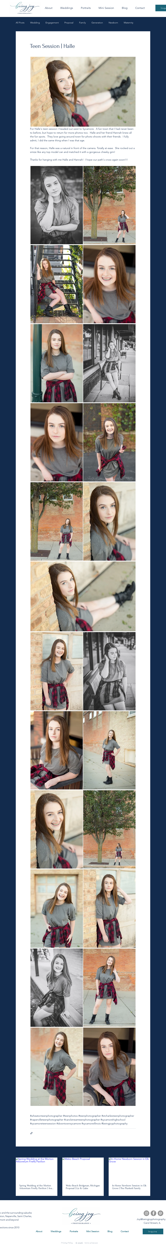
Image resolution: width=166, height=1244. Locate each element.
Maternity (128, 22)
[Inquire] (153, 1231)
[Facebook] (153, 1213)
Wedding (35, 22)
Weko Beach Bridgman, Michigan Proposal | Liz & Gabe (83, 1187)
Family (82, 22)
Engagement (52, 22)
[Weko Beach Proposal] (83, 1169)
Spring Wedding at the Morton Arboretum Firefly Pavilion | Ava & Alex (35, 1187)
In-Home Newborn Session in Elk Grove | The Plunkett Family (129, 1187)
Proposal (68, 22)
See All (147, 1152)
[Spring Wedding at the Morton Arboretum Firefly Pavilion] (36, 1169)
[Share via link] (31, 1133)
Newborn (113, 22)
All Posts (20, 22)
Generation (97, 22)
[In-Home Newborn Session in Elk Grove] (129, 1169)
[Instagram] (146, 1213)
